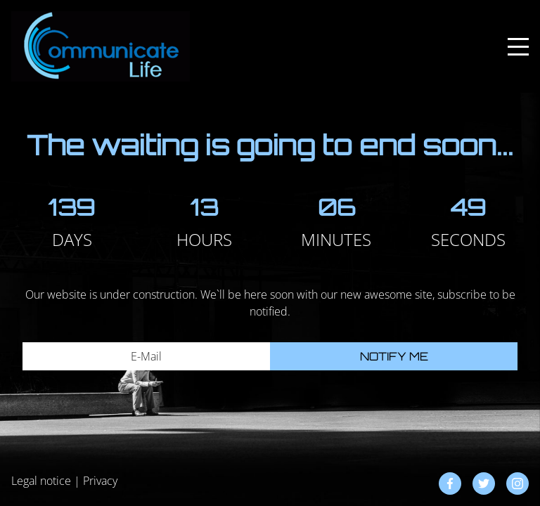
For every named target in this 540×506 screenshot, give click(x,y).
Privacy (100, 480)
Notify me (394, 356)
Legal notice (41, 480)
